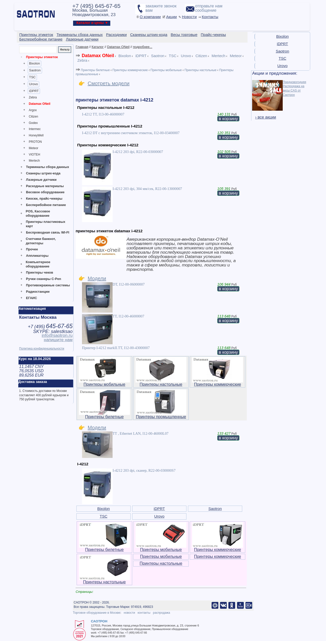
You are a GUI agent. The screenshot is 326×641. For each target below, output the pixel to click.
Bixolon (34, 63)
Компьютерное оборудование (38, 264)
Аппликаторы (37, 256)
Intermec (35, 129)
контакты (144, 612)
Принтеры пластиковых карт (45, 224)
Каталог (98, 47)
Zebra (33, 97)
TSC (32, 77)
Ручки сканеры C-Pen (43, 279)
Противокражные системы (48, 285)
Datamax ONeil (39, 104)
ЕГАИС (31, 298)
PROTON (35, 142)
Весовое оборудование (45, 192)
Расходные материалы (45, 186)
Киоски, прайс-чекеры (44, 198)
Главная (82, 47)
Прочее (32, 249)
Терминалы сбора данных (47, 167)
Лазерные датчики (41, 180)
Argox (33, 110)
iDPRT (34, 91)
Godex (33, 123)
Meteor (33, 148)
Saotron (35, 70)
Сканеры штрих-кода (43, 173)
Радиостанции (37, 291)
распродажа (161, 612)
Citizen (33, 116)
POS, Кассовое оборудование (38, 213)
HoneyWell (36, 135)
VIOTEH (34, 154)
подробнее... (142, 47)
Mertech (34, 160)
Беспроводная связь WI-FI (47, 232)
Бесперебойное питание (46, 205)
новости (129, 612)
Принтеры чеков (39, 272)
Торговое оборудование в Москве (96, 612)
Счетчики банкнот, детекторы (41, 241)
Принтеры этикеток (42, 57)
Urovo (33, 84)
